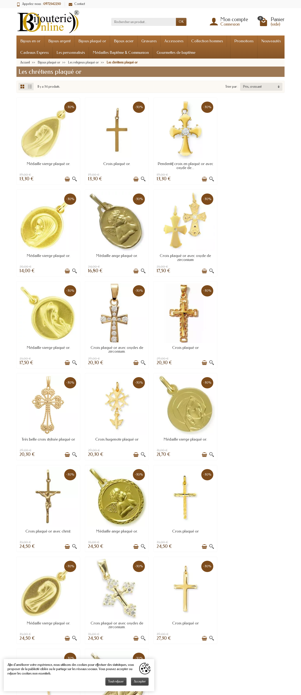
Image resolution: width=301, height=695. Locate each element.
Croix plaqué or (48, 346)
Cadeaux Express (34, 52)
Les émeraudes (257, 636)
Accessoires (173, 41)
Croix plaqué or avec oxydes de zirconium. (252, 257)
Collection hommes (207, 41)
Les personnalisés (70, 52)
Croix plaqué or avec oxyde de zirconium (116, 257)
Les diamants (256, 619)
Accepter (140, 681)
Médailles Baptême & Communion (121, 52)
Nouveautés (271, 41)
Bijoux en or (30, 41)
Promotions (243, 41)
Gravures (149, 41)
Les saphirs (254, 631)
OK (181, 22)
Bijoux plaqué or (92, 41)
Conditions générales (118, 636)
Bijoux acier (124, 41)
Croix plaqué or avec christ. (48, 438)
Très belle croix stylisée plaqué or (116, 346)
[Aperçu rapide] (74, 179)
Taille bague (184, 619)
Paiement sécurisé (116, 625)
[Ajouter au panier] (67, 179)
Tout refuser (116, 681)
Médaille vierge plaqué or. (48, 163)
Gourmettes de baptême (176, 52)
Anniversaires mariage (191, 625)
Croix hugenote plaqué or (184, 346)
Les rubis (253, 625)
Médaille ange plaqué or (252, 529)
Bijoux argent (59, 41)
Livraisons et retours (117, 619)
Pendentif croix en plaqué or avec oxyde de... (185, 165)
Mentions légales (115, 631)
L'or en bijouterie (187, 631)
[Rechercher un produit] (143, 22)
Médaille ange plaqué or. (48, 255)
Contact (77, 4)
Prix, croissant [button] (252, 87)
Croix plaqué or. (116, 163)
